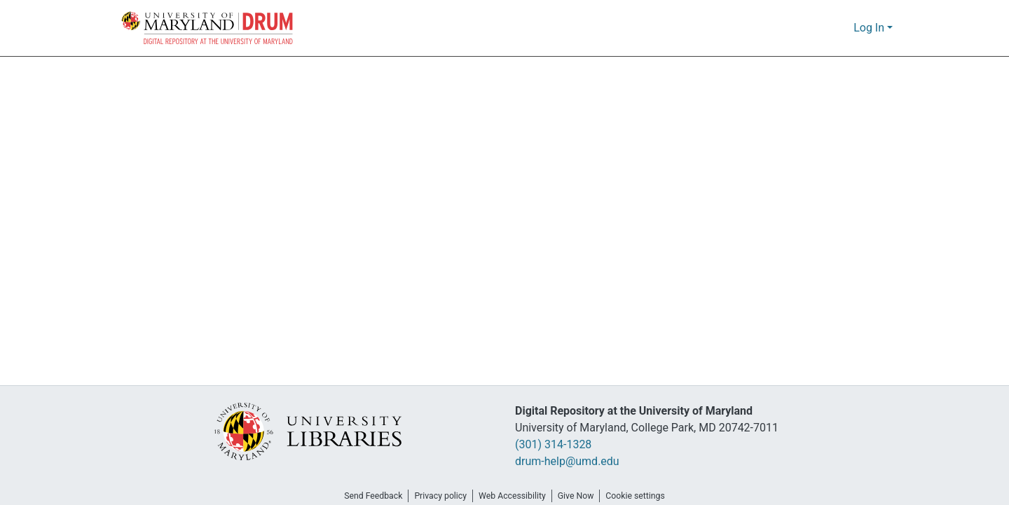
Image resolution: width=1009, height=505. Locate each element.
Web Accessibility (512, 495)
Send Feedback (365, 495)
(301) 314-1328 (557, 444)
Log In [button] (870, 28)
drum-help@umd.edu (566, 461)
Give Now (580, 495)
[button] (208, 28)
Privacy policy (436, 495)
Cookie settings (644, 495)
